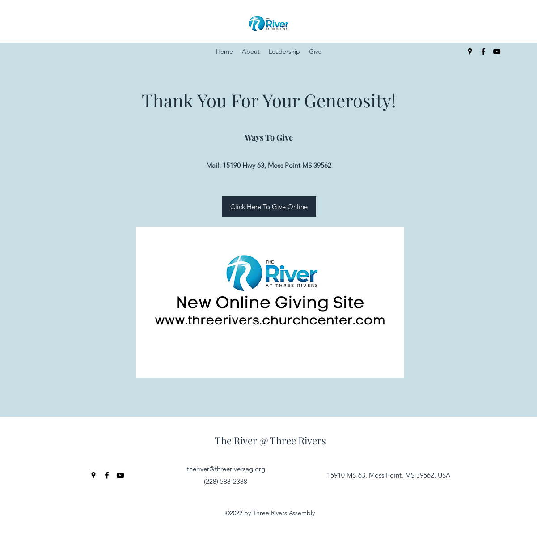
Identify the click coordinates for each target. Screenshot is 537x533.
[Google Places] (469, 51)
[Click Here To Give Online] (269, 206)
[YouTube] (496, 51)
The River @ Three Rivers (270, 440)
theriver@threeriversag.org (226, 469)
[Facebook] (483, 51)
